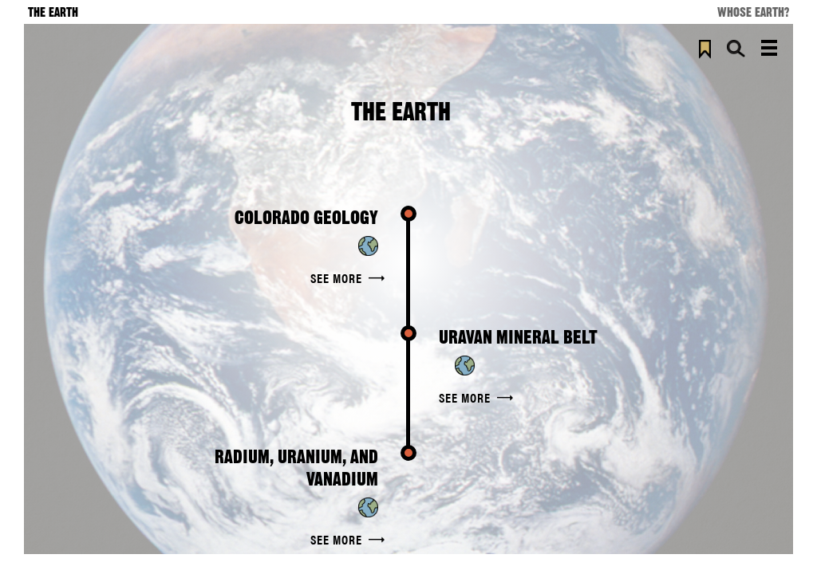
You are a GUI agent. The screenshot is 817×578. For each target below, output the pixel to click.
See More (336, 278)
